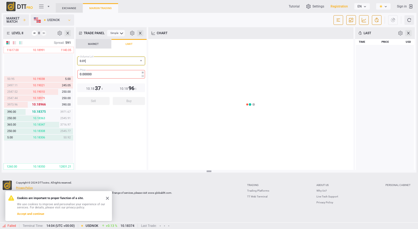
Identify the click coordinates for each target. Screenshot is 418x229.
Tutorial (294, 6)
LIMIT (129, 43)
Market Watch (16, 20)
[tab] (93, 44)
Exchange (69, 8)
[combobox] (111, 61)
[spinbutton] (111, 74)
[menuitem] (116, 33)
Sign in (405, 6)
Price (83, 69)
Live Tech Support (327, 196)
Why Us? (321, 190)
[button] (141, 61)
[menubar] (116, 33)
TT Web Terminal (257, 196)
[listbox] (362, 6)
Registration (339, 6)
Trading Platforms (258, 190)
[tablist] (111, 73)
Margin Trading (100, 8)
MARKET (93, 43)
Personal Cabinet (398, 185)
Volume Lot (86, 56)
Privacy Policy (324, 202)
